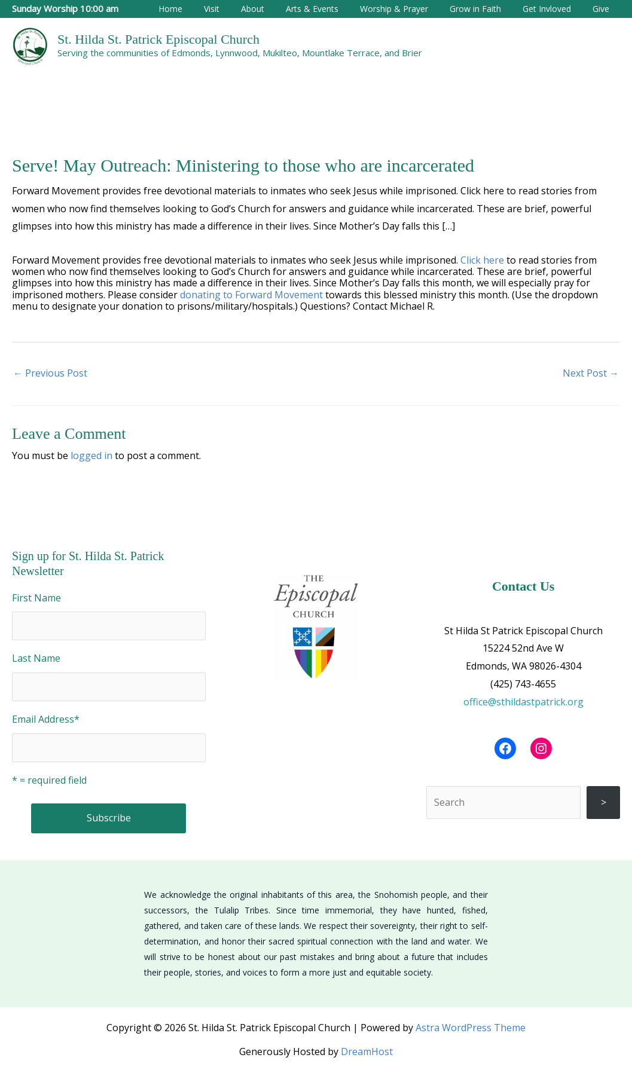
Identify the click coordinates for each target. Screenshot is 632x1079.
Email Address (46, 719)
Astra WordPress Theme (471, 1027)
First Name (36, 597)
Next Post (591, 373)
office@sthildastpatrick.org (523, 701)
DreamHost (367, 1051)
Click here (482, 260)
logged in (91, 455)
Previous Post (50, 373)
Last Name (36, 658)
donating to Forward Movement (251, 294)
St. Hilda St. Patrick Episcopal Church (158, 39)
